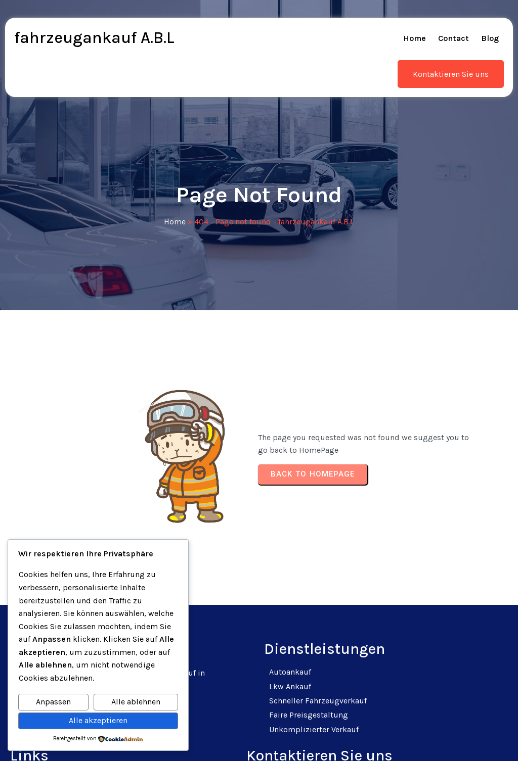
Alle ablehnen (135, 701)
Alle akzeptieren (98, 720)
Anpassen (53, 701)
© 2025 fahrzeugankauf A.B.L (259, 740)
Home (175, 205)
